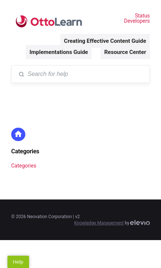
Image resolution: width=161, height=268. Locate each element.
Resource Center (125, 52)
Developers (137, 21)
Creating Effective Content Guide (105, 41)
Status (142, 16)
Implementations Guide (58, 52)
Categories (25, 151)
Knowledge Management (99, 223)
